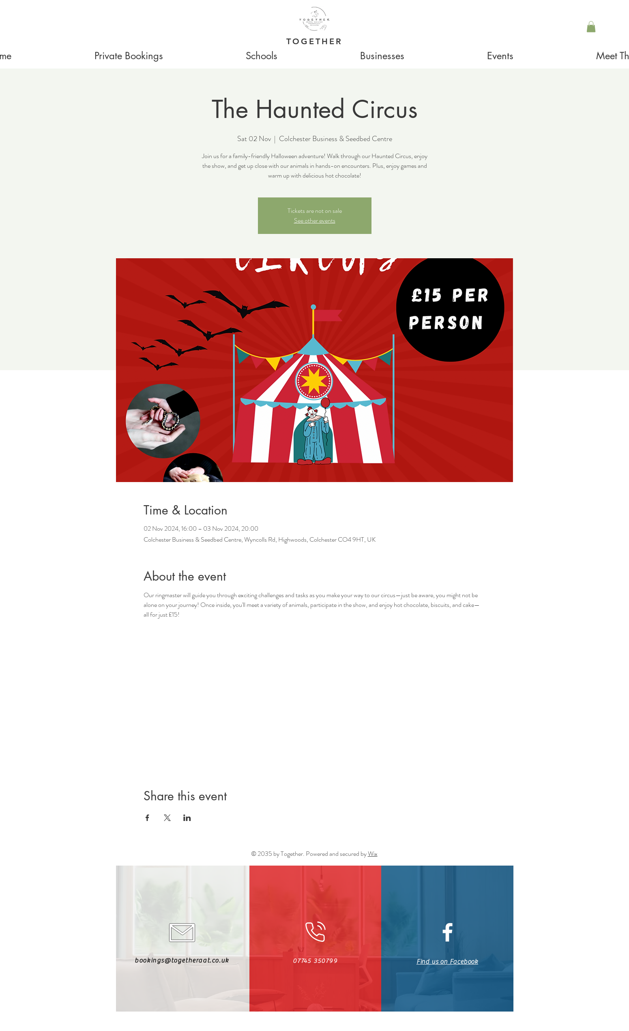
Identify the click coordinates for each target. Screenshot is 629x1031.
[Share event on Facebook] (147, 818)
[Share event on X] (167, 818)
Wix (373, 853)
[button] (591, 26)
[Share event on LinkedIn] (187, 818)
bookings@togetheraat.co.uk (182, 960)
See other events (314, 220)
